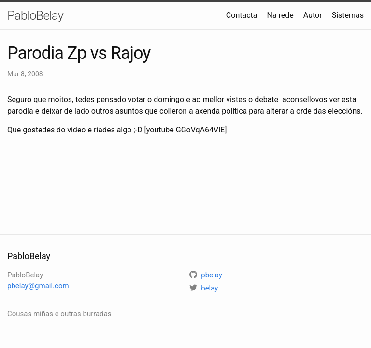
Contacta (241, 15)
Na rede (280, 15)
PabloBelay (35, 15)
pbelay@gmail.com (38, 285)
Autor (312, 15)
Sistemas (348, 15)
